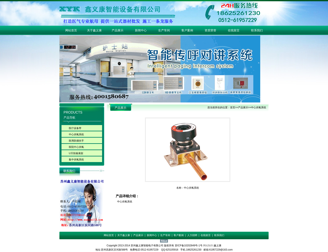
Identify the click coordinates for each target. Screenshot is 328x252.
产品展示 (117, 30)
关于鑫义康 (94, 30)
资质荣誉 (210, 30)
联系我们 (257, 30)
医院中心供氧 (76, 147)
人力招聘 (192, 235)
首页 (232, 107)
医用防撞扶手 (76, 140)
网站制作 (208, 245)
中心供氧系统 (76, 134)
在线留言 (234, 30)
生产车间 (164, 30)
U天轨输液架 (76, 153)
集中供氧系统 (76, 159)
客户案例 (187, 30)
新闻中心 (141, 30)
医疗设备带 (75, 128)
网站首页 (71, 30)
